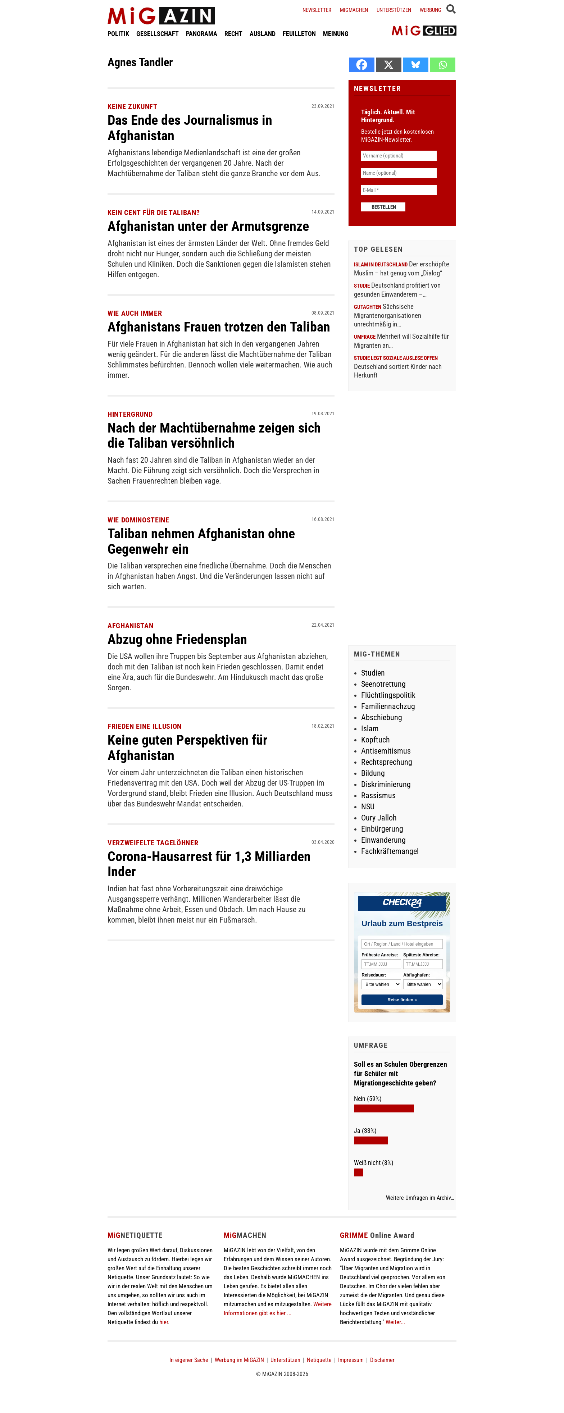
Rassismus (378, 795)
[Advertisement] (402, 519)
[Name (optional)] (399, 173)
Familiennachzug (388, 706)
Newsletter (317, 10)
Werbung (430, 10)
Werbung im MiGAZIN (239, 1360)
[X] (388, 65)
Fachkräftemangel (390, 851)
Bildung (373, 773)
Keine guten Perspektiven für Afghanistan (188, 745)
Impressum (351, 1360)
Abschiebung (381, 717)
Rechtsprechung (386, 762)
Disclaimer (382, 1360)
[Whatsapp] (442, 65)
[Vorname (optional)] (399, 156)
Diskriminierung (386, 784)
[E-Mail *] (399, 190)
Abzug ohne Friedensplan (177, 637)
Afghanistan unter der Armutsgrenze (208, 225)
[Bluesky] (415, 65)
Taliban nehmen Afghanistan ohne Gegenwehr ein (201, 539)
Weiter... (395, 1322)
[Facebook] (361, 65)
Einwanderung (383, 840)
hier (163, 1322)
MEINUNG (336, 33)
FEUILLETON (299, 33)
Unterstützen (394, 10)
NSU (367, 806)
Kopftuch (375, 739)
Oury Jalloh (379, 817)
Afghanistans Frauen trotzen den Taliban (219, 326)
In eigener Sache (188, 1360)
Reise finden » (402, 999)
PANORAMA (201, 33)
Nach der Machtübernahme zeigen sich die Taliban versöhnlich (214, 434)
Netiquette (319, 1360)
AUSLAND (263, 33)
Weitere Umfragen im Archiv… (420, 1198)
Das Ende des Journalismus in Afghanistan (190, 127)
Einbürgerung (382, 828)
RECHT (233, 33)
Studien (373, 672)
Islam (370, 728)
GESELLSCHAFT (157, 33)
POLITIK (118, 33)
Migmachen (354, 10)
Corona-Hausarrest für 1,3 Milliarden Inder (209, 860)
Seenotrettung (383, 684)
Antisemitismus (386, 750)
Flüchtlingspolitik (388, 695)
